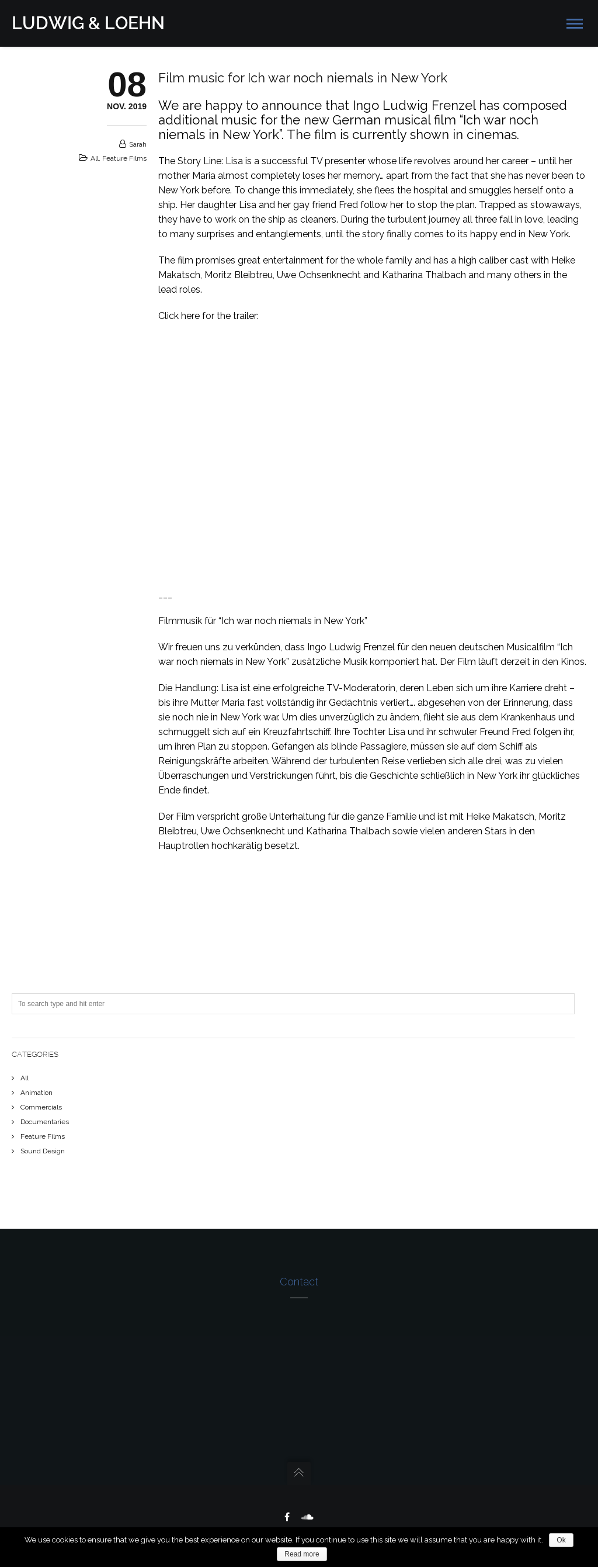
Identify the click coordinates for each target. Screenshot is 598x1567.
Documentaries (44, 1122)
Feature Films (124, 158)
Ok (561, 1540)
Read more (301, 1554)
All (95, 158)
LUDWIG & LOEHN (88, 23)
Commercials (41, 1107)
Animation (36, 1092)
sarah (138, 144)
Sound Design (42, 1151)
